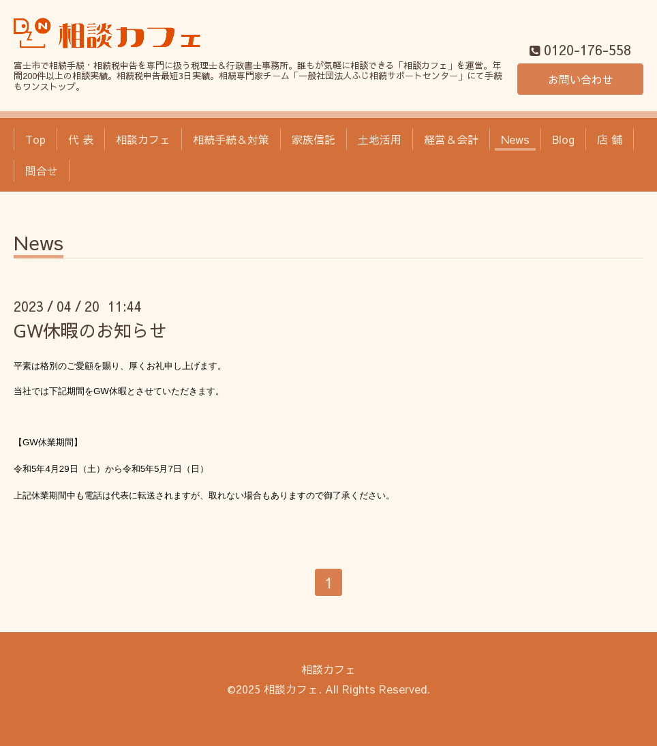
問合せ (41, 170)
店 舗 (609, 139)
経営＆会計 (451, 139)
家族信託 (313, 139)
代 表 (80, 139)
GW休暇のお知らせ (90, 330)
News (515, 139)
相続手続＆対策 (231, 139)
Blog (563, 139)
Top (35, 139)
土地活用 (379, 139)
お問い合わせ (580, 79)
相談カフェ (143, 139)
